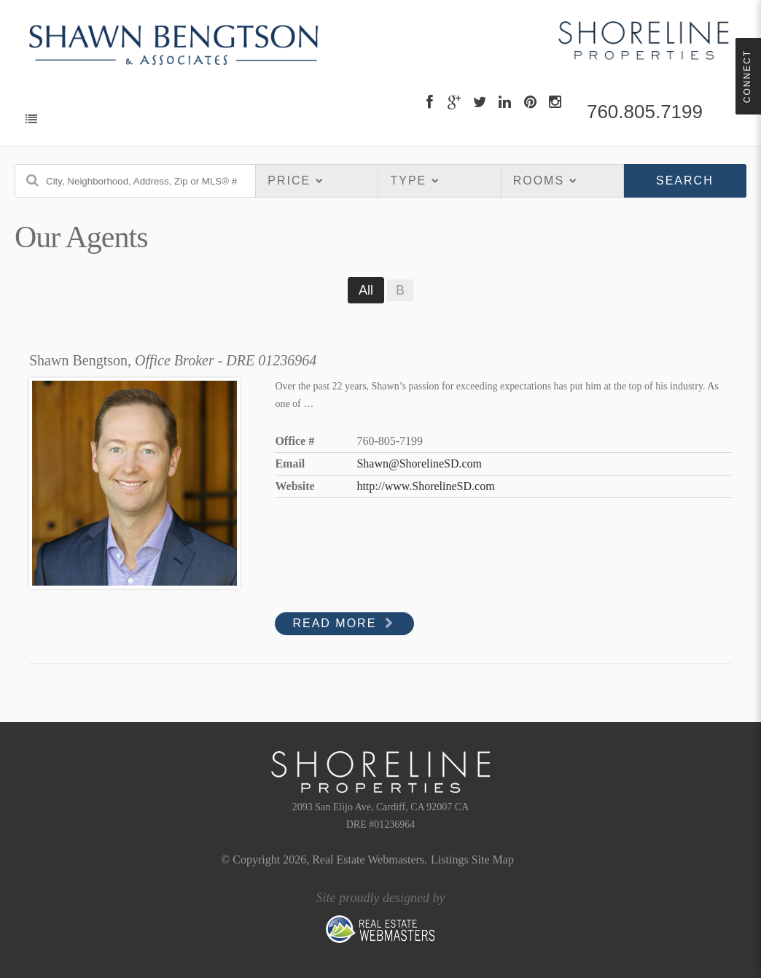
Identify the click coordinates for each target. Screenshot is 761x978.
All (366, 290)
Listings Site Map (472, 859)
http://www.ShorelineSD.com (425, 486)
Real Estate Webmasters (368, 859)
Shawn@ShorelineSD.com (419, 463)
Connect (747, 76)
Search (685, 180)
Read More (344, 623)
